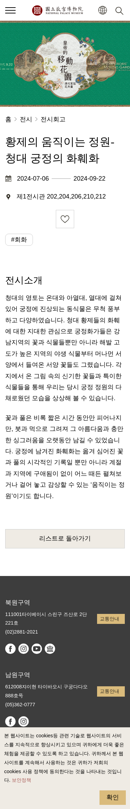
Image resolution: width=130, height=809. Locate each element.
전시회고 (53, 119)
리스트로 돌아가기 (65, 538)
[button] (102, 10)
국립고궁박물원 (57, 10)
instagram (23, 649)
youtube (37, 649)
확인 (112, 797)
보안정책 (21, 780)
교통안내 (109, 618)
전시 (26, 119)
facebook (10, 649)
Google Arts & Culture (50, 649)
